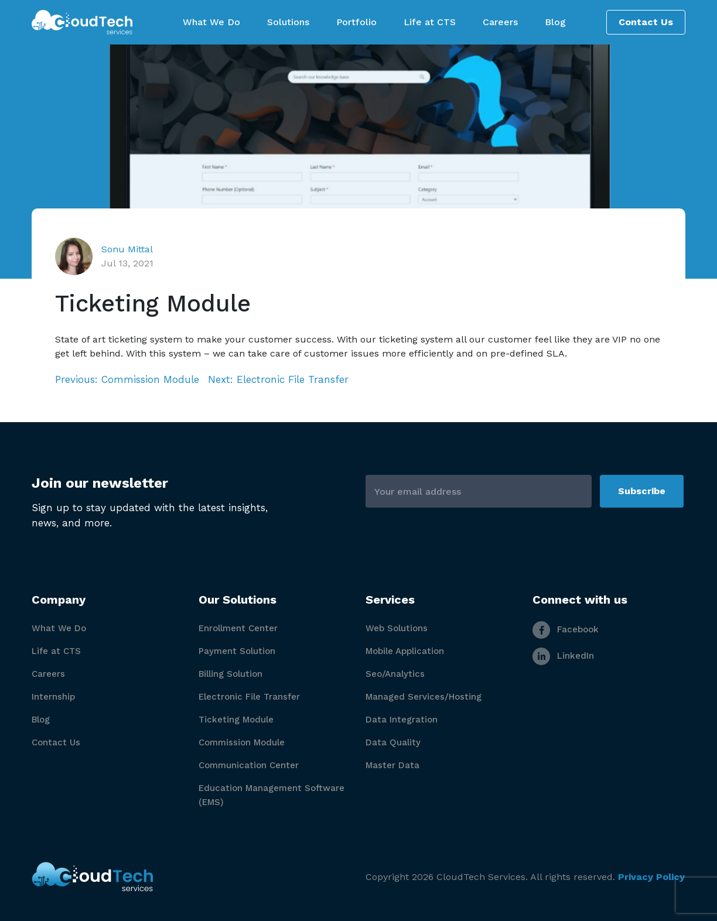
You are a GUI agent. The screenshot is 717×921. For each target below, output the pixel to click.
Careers (48, 674)
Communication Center (249, 765)
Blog (41, 719)
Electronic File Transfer (249, 696)
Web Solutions (397, 628)
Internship (53, 696)
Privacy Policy (651, 876)
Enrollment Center (238, 628)
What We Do (59, 628)
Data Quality (393, 742)
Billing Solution (230, 674)
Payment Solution (237, 651)
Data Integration (402, 719)
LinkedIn (563, 655)
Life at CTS (56, 651)
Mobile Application (405, 651)
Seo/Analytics (395, 674)
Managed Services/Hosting (424, 696)
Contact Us (646, 22)
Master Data (392, 765)
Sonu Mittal (127, 249)
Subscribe (641, 491)
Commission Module (242, 742)
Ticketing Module (236, 719)
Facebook (565, 629)
